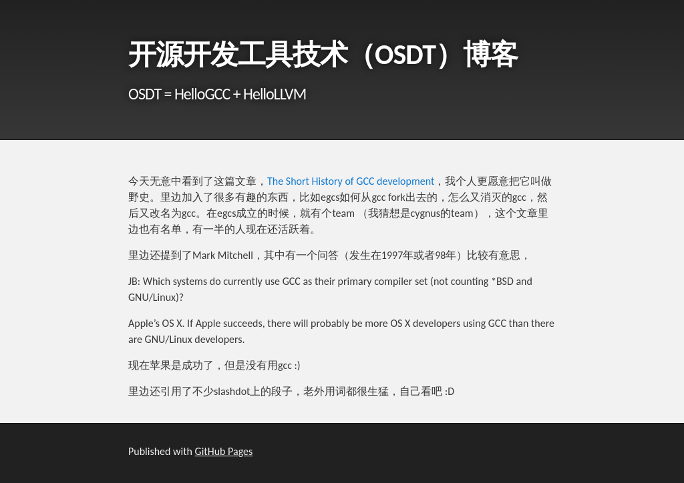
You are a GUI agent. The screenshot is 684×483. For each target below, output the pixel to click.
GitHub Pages (224, 451)
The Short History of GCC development (350, 181)
